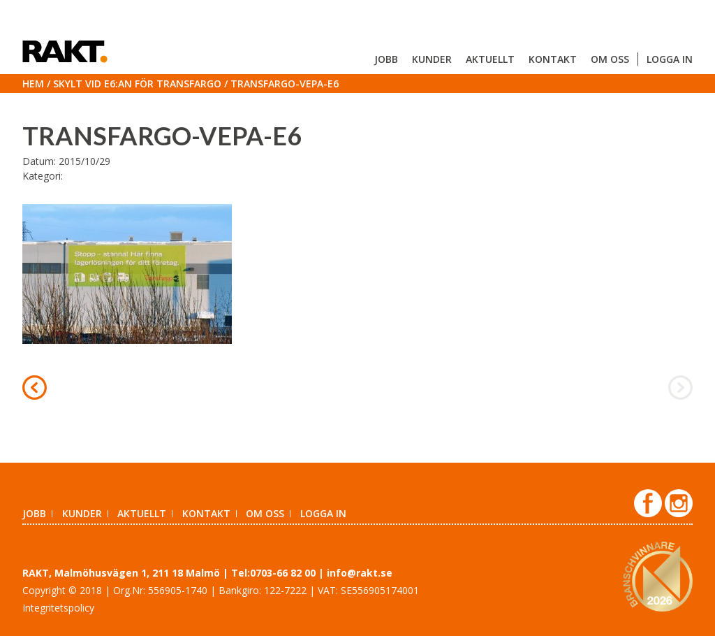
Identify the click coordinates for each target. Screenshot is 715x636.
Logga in (670, 59)
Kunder (432, 59)
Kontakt (553, 59)
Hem (33, 83)
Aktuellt (490, 59)
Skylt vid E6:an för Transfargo (137, 83)
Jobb (386, 59)
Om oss (610, 59)
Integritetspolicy (58, 607)
